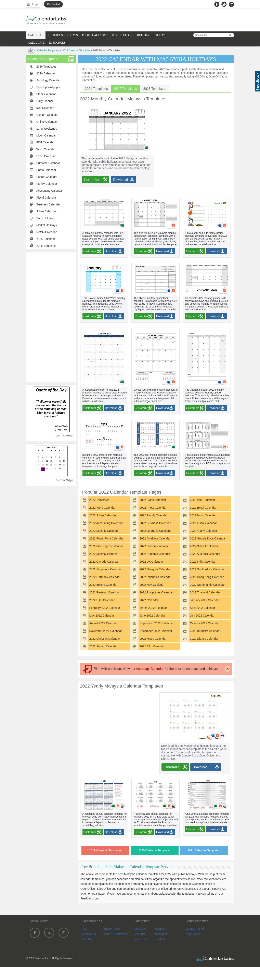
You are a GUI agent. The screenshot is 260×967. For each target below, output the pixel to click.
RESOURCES (57, 42)
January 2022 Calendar (205, 600)
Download (120, 180)
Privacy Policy (111, 928)
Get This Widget (64, 435)
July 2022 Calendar (202, 615)
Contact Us (89, 934)
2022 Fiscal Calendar (203, 523)
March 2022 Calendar (153, 607)
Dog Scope (193, 934)
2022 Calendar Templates (76, 50)
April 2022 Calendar (202, 607)
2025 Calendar (45, 239)
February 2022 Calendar (104, 607)
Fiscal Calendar (46, 197)
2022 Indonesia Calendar (155, 577)
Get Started (53, 4)
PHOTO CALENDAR (95, 35)
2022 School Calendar (204, 546)
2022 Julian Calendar (102, 515)
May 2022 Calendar (101, 615)
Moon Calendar (46, 135)
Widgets (159, 928)
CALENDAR (35, 35)
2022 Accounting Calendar (105, 523)
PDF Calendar (45, 142)
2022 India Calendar (203, 561)
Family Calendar (46, 183)
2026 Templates (46, 66)
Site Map (87, 939)
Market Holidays (46, 225)
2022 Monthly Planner (103, 553)
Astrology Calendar (48, 80)
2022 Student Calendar (154, 546)
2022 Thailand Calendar (205, 592)
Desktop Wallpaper (48, 87)
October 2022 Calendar (205, 623)
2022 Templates (99, 500)
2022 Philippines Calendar (156, 592)
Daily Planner (44, 101)
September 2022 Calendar (156, 623)
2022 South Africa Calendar (207, 569)
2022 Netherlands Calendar (207, 584)
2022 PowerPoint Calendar (106, 538)
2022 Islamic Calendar (204, 638)
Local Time (140, 939)
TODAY (160, 35)
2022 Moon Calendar (203, 515)
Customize (92, 180)
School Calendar (46, 176)
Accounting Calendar (49, 190)
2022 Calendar (149, 600)
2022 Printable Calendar (155, 553)
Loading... (51, 461)
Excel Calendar (46, 156)
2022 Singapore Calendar (105, 569)
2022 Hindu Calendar (153, 638)
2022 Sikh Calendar (152, 646)
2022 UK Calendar (151, 561)
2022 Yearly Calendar (203, 530)
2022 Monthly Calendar (104, 530)
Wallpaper (160, 934)
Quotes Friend (195, 928)
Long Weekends (46, 128)
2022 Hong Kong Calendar (207, 577)
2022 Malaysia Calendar (155, 569)
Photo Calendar (46, 170)
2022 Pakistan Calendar (104, 592)
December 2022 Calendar (156, 631)
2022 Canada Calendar (104, 561)
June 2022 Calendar (152, 615)
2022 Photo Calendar (153, 507)
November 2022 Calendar (105, 631)
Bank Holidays (45, 218)
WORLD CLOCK (122, 35)
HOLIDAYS (144, 35)
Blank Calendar (46, 94)
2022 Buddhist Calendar (205, 631)
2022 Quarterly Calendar (155, 530)
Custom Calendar (47, 114)
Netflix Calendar (46, 232)
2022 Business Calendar (155, 523)
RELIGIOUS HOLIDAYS (63, 35)
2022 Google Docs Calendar (208, 538)
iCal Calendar (45, 108)
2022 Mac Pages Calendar (106, 546)
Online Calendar (46, 121)
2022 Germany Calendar (104, 577)
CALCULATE (36, 42)
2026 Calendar (45, 73)
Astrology (139, 928)
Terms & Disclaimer (114, 934)
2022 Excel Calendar (203, 507)
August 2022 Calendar (103, 623)
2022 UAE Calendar (102, 600)
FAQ (84, 928)
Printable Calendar (48, 163)
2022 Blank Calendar (153, 500)
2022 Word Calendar (102, 507)
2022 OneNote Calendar (155, 538)
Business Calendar (48, 204)
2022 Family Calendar (153, 515)
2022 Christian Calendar (104, 638)
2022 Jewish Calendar (103, 646)
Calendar (139, 934)
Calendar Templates (48, 50)
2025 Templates (46, 245)
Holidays (159, 939)
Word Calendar (45, 149)
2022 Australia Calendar (205, 553)
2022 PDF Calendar (202, 500)
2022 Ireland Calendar (103, 584)
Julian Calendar (46, 211)
